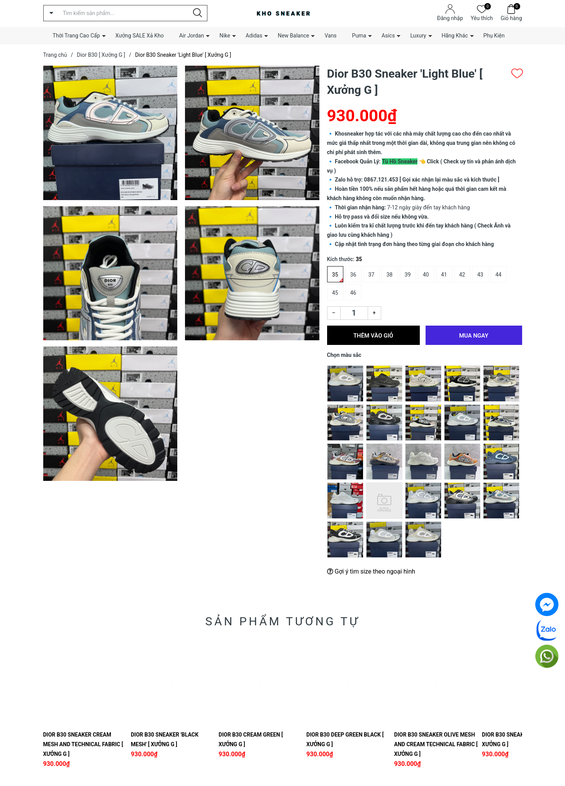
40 (426, 275)
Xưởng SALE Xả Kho (139, 35)
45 (335, 293)
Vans (330, 35)
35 (335, 275)
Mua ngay (474, 335)
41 (444, 275)
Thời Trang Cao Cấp (76, 35)
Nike (224, 35)
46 (353, 293)
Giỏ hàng (511, 17)
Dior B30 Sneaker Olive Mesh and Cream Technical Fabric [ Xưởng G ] (436, 744)
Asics (388, 35)
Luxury (418, 35)
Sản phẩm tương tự (282, 621)
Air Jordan (191, 35)
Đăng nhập (450, 18)
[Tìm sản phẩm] (125, 13)
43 (480, 275)
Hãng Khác (455, 35)
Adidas (254, 35)
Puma (359, 35)
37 (371, 275)
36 (353, 275)
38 (390, 275)
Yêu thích (482, 17)
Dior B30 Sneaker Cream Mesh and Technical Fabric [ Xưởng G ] (83, 744)
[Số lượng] (354, 313)
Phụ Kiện (494, 35)
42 (462, 275)
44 (498, 275)
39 (408, 275)
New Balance (293, 35)
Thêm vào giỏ (373, 335)
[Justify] (197, 13)
